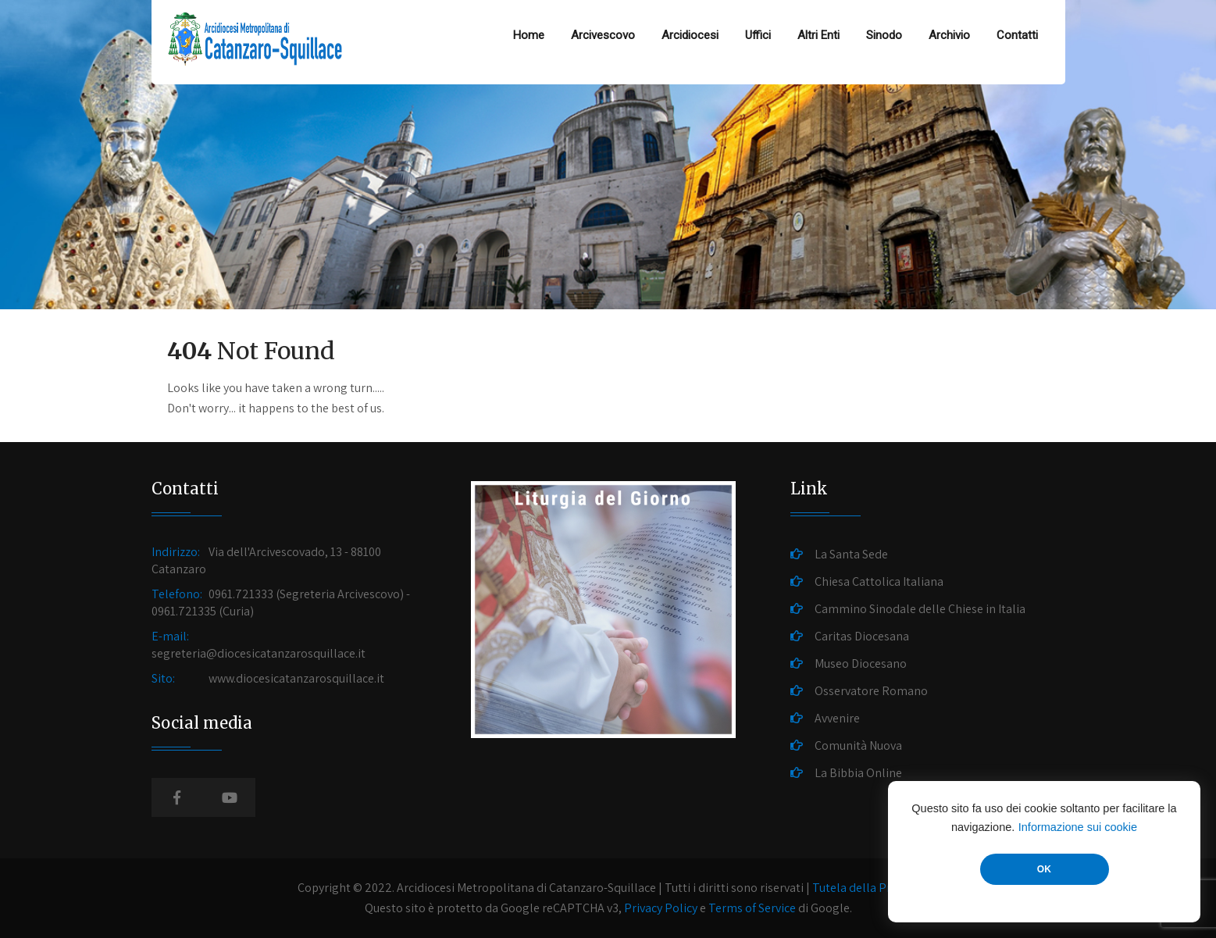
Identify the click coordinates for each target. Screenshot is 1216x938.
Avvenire (837, 718)
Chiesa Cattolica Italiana (879, 581)
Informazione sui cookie (1077, 827)
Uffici (758, 35)
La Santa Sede (851, 554)
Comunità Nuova (858, 745)
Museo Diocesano (861, 663)
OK (1044, 869)
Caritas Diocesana (862, 636)
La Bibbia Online (858, 773)
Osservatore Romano (871, 691)
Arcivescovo (603, 35)
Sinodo (884, 35)
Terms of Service (752, 908)
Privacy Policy (660, 908)
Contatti (1017, 35)
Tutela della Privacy (864, 887)
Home (528, 35)
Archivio (949, 35)
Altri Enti (818, 35)
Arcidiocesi (690, 35)
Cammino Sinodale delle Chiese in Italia (920, 609)
